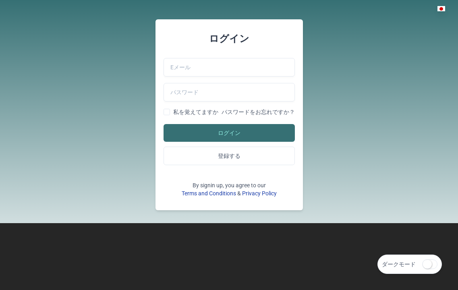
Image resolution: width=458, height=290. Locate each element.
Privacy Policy (259, 193)
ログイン (229, 133)
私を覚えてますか (195, 112)
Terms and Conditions (209, 193)
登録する (229, 156)
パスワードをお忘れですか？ (258, 112)
